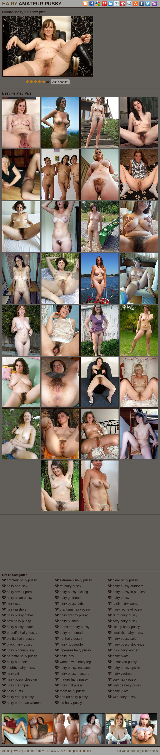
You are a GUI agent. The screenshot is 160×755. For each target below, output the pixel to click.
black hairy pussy (17, 644)
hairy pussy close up (19, 679)
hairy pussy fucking (71, 592)
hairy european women (21, 703)
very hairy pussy (122, 679)
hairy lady (64, 656)
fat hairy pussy (68, 586)
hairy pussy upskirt (124, 668)
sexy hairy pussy (122, 621)
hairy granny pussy (71, 615)
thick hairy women (123, 650)
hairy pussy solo (122, 638)
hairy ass (11, 603)
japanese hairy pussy (73, 650)
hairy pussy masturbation (76, 673)
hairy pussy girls (69, 603)
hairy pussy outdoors (125, 586)
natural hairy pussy (71, 697)
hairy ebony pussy (18, 697)
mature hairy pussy (71, 679)
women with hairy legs (73, 662)
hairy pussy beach (18, 627)
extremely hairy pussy (73, 580)
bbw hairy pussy (16, 621)
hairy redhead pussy (125, 609)
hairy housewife (69, 644)
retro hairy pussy (122, 615)
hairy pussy (118, 597)
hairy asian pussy (17, 597)
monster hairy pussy (72, 627)
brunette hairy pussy (19, 656)
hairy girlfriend (68, 597)
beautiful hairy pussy (19, 633)
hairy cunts (12, 691)
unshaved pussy (122, 662)
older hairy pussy (123, 580)
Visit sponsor (60, 82)
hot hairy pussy (68, 638)
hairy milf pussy (69, 685)
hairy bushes (67, 621)
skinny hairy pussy (124, 627)
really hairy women (124, 603)
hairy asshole (14, 609)
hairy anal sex (14, 586)
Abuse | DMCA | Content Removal (24, 750)
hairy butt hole (15, 662)
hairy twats (118, 656)
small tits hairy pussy (125, 633)
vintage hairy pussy (124, 685)
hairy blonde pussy (18, 650)
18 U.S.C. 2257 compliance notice (69, 750)
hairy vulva (118, 691)
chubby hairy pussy (18, 668)
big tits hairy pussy (18, 638)
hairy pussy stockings (126, 644)
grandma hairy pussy (73, 609)
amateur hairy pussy (19, 580)
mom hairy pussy (70, 691)
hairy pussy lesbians (72, 668)
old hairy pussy (68, 703)
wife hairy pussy (122, 697)
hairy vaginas (120, 673)
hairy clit (10, 673)
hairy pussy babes (18, 615)
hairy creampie (15, 685)
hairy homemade (70, 633)
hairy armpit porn (17, 592)
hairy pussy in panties (126, 592)
